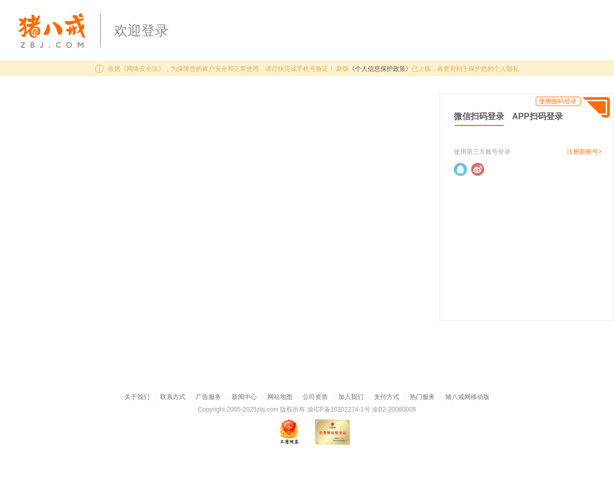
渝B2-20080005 (394, 409)
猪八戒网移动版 (467, 397)
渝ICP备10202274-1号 (338, 409)
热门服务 (422, 397)
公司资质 (315, 397)
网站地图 (280, 397)
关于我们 (137, 397)
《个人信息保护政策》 (380, 68)
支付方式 (386, 397)
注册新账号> (584, 151)
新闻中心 (244, 397)
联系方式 (172, 397)
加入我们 (350, 397)
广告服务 (208, 397)
